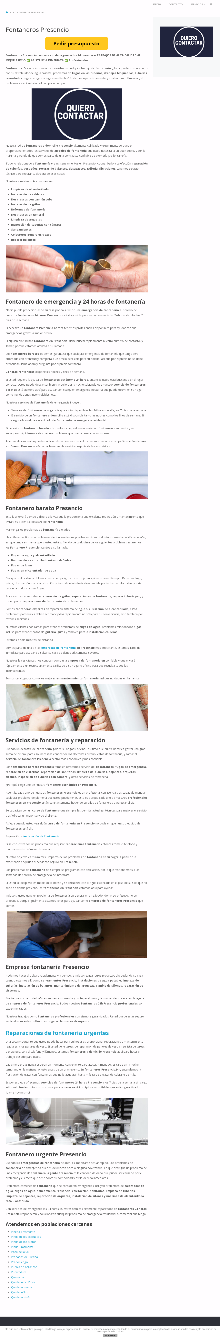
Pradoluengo (19, 1262)
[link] (210, 4)
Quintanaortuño (21, 1297)
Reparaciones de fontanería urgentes (57, 1033)
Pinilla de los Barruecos (26, 1237)
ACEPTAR (110, 1335)
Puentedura (18, 1272)
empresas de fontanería (58, 648)
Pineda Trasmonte (23, 1232)
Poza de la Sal (20, 1252)
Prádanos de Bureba (24, 1257)
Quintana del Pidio (23, 1282)
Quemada (17, 1277)
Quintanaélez (19, 1292)
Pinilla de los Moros (23, 1242)
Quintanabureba (21, 1287)
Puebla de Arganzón (24, 1267)
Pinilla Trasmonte (22, 1247)
